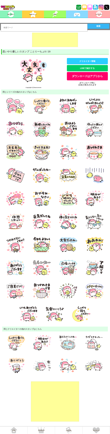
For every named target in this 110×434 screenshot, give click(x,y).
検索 (98, 26)
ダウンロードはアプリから (87, 76)
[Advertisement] (55, 40)
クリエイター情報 (87, 61)
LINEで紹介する (87, 68)
